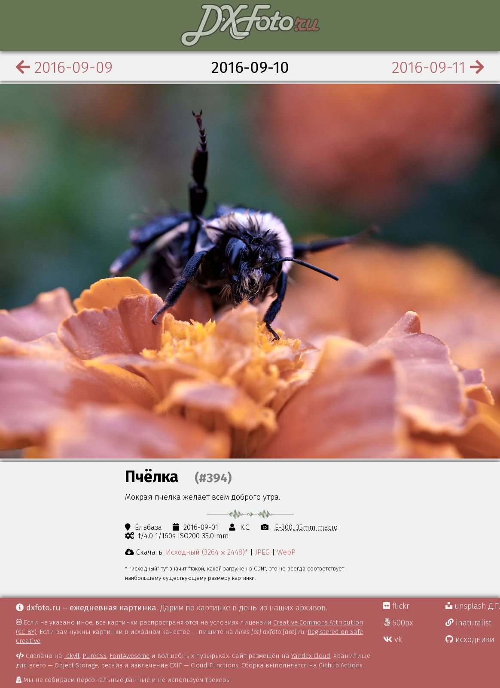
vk (392, 639)
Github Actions (341, 665)
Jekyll (71, 656)
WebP (286, 552)
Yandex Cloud (310, 656)
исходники (469, 639)
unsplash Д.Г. (472, 606)
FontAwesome (129, 656)
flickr (396, 606)
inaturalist (468, 623)
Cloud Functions (214, 665)
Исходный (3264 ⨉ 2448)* (207, 552)
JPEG (262, 552)
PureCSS (94, 656)
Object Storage (76, 665)
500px (398, 623)
